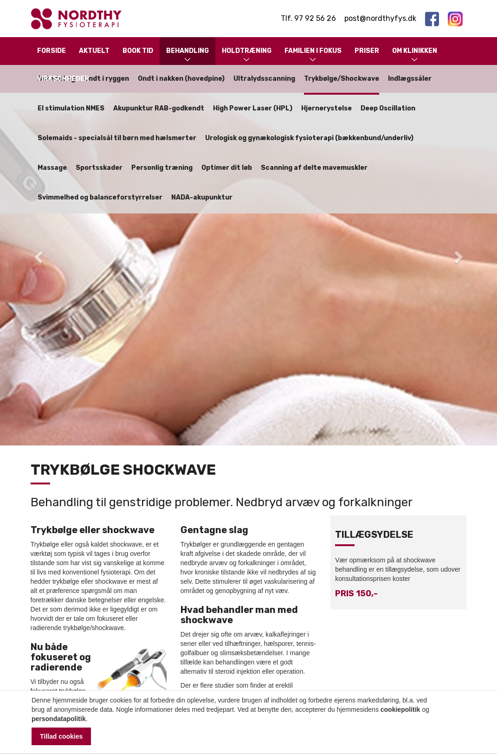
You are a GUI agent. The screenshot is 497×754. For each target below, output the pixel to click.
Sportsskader (99, 168)
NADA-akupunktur (201, 197)
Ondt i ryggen (106, 79)
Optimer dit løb (226, 168)
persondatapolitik (59, 718)
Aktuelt (94, 51)
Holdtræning (246, 55)
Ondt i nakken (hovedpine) (181, 79)
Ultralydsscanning (264, 79)
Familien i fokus (313, 55)
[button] (37, 254)
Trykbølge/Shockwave (341, 79)
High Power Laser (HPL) (252, 108)
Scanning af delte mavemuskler (314, 168)
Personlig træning (162, 168)
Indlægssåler (410, 79)
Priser (367, 51)
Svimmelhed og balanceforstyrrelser (100, 197)
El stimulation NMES (71, 108)
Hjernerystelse (326, 108)
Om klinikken (414, 55)
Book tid (138, 51)
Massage (52, 168)
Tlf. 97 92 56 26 (308, 18)
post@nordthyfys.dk (380, 18)
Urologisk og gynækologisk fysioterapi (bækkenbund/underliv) (309, 138)
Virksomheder (63, 79)
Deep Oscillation (388, 108)
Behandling (187, 55)
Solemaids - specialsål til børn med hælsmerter (117, 138)
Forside (51, 51)
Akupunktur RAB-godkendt (158, 108)
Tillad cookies (61, 736)
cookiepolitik (400, 709)
